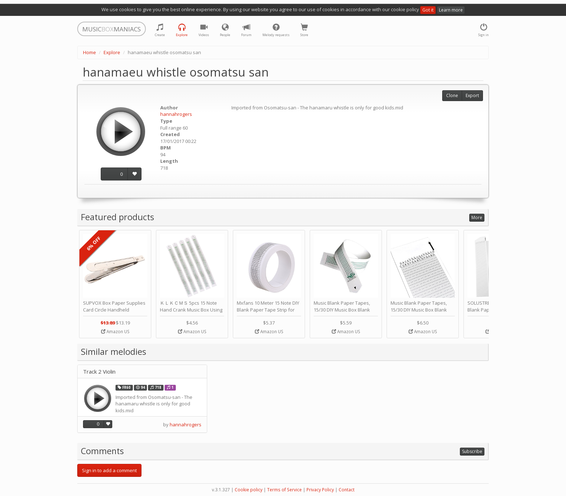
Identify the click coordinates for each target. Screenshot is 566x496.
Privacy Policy (320, 490)
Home (89, 52)
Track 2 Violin (99, 372)
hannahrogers (176, 114)
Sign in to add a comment (109, 470)
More (476, 217)
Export (472, 95)
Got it (428, 10)
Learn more (451, 10)
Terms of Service (284, 490)
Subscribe (472, 451)
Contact (346, 490)
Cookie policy (248, 490)
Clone (452, 95)
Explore (112, 52)
